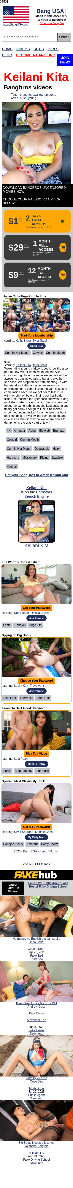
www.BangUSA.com (16, 24)
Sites (39, 49)
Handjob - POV (13, 844)
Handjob (20, 625)
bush (23, 98)
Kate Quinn (36, 1013)
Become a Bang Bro (52, 23)
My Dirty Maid (36, 837)
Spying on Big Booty (16, 635)
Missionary (30, 457)
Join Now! (65, 60)
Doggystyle (42, 448)
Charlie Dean (36, 948)
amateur (50, 94)
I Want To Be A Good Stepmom (23, 708)
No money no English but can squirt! (36, 938)
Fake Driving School (53, 886)
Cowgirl (38, 352)
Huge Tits (35, 625)
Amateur (19, 430)
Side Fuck (10, 697)
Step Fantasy (23, 770)
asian (14, 98)
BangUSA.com (49, 851)
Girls (53, 49)
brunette (25, 94)
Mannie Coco (44, 831)
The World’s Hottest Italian (20, 562)
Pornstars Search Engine (38, 494)
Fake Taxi (35, 883)
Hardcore (13, 457)
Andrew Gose (37, 1006)
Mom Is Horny (36, 764)
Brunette (58, 430)
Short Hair (43, 697)
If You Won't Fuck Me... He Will (36, 1003)
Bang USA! (51, 11)
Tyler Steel (40, 340)
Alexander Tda (36, 1020)
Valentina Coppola (36, 1146)
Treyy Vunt (37, 685)
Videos (23, 49)
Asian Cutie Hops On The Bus (25, 296)
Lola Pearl (21, 758)
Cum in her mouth (17, 352)
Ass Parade (36, 618)
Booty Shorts (49, 844)
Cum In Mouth (55, 352)
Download (36, 1033)
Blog (7, 55)
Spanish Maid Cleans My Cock (23, 781)
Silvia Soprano (23, 831)
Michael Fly (36, 1152)
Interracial (26, 697)
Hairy (56, 448)
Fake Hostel (36, 1030)
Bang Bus (36, 345)
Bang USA (30, 851)
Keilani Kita (23, 340)
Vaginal (12, 466)
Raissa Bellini (40, 612)
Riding (44, 457)
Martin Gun (36, 1088)
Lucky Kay (21, 685)
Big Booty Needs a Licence (36, 1142)
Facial (7, 625)
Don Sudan (21, 612)
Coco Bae (36, 1081)
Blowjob (44, 430)
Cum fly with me (36, 1078)
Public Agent (51, 883)
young (32, 98)
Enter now (36, 959)
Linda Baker (36, 942)
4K (9, 430)
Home (7, 49)
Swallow (57, 457)
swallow (38, 94)
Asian (32, 430)
